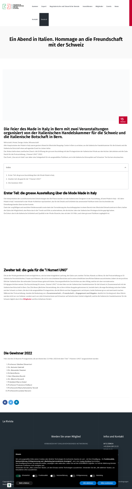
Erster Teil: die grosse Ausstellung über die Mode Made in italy (31, 175)
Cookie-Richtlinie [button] (85, 461)
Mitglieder (99, 6)
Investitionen (87, 6)
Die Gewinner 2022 (15, 183)
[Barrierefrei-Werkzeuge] (9, 485)
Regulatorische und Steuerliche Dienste (64, 6)
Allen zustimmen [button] (107, 483)
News (117, 6)
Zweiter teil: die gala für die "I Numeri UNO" (24, 179)
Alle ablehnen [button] (88, 483)
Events (108, 6)
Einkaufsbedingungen (120, 481)
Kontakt (35, 19)
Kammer (35, 6)
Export (43, 6)
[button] (125, 167)
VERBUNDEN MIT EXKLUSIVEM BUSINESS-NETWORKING (66, 444)
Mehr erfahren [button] (24, 483)
